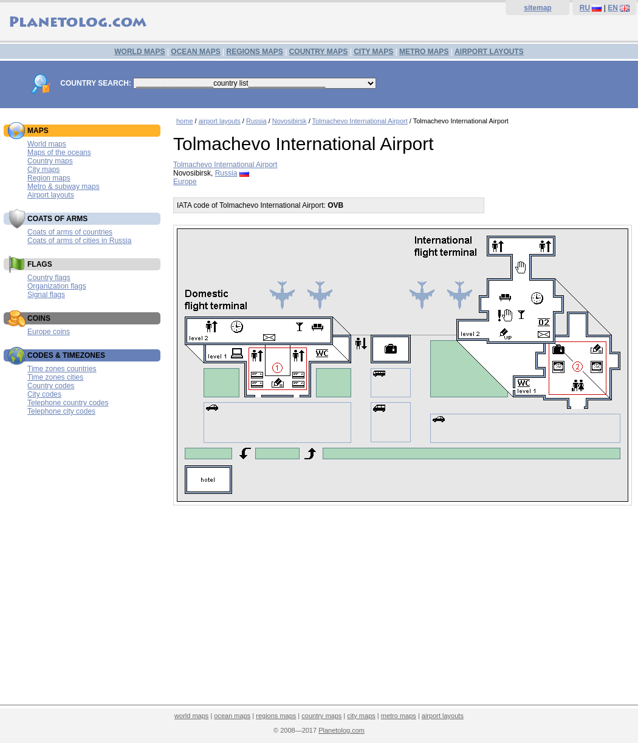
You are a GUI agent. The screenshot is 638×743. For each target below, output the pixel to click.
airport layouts (220, 121)
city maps (361, 715)
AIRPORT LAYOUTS (489, 51)
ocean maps (232, 715)
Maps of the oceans (59, 152)
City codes (44, 394)
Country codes (50, 386)
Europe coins (48, 331)
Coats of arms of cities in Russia (79, 240)
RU (585, 8)
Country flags (48, 277)
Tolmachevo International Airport (360, 121)
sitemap (537, 8)
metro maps (398, 715)
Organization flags (56, 286)
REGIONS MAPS (254, 51)
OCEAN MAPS (195, 51)
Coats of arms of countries (69, 232)
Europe (185, 181)
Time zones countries (62, 369)
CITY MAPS (373, 51)
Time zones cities (55, 377)
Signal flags (46, 294)
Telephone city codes (61, 411)
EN (613, 8)
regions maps (276, 715)
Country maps (50, 161)
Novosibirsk (289, 121)
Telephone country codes (67, 403)
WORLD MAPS (139, 51)
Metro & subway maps (63, 186)
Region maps (48, 178)
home (184, 121)
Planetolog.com (341, 730)
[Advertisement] (402, 612)
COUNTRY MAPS (318, 51)
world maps (191, 715)
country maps (321, 715)
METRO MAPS (423, 51)
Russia (256, 121)
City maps (43, 169)
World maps (46, 144)
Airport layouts (50, 195)
